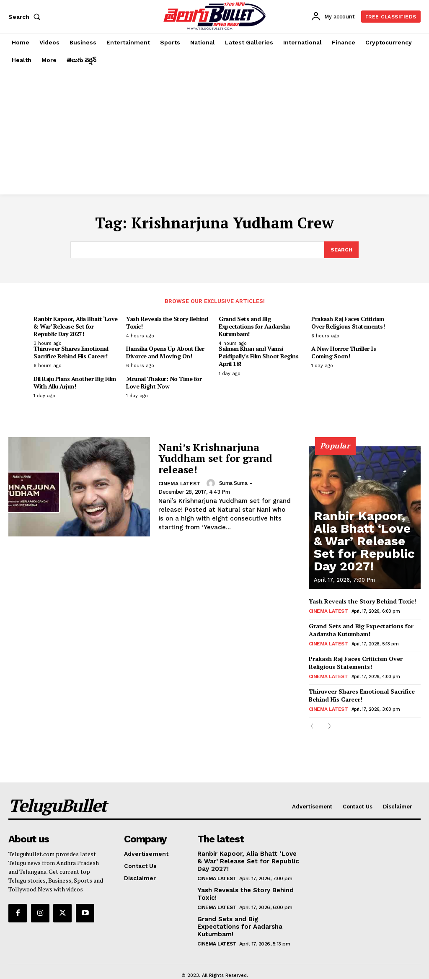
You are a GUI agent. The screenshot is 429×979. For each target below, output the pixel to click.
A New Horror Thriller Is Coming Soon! (343, 353)
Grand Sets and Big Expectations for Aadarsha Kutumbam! (254, 326)
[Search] (341, 250)
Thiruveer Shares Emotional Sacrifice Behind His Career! (71, 353)
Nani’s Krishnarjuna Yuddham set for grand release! (215, 459)
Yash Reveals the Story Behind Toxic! (167, 323)
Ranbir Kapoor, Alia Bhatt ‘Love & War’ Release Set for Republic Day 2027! (76, 326)
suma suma (232, 484)
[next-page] (327, 721)
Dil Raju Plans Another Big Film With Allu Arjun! (75, 383)
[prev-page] (314, 721)
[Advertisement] (214, 131)
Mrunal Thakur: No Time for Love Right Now (164, 383)
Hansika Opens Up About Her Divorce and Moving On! (165, 353)
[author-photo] (211, 484)
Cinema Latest (179, 484)
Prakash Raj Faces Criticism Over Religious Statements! (348, 323)
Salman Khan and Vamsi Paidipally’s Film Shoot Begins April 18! (258, 356)
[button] (26, 17)
